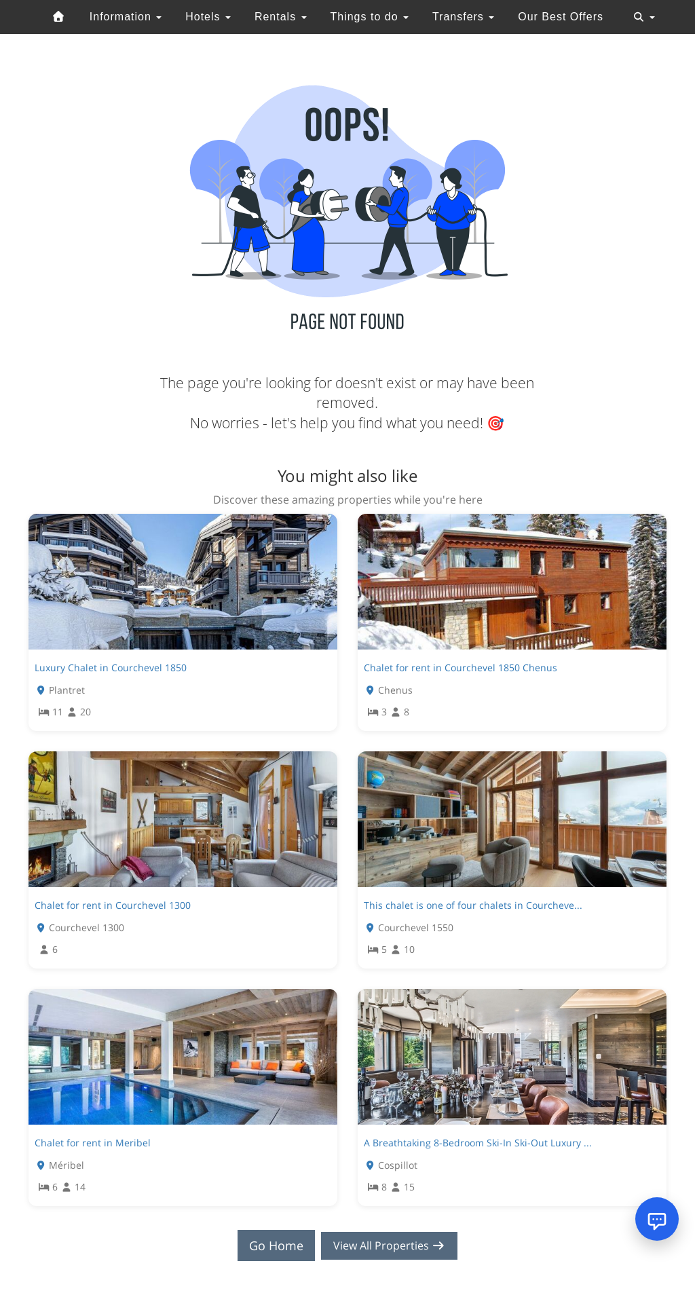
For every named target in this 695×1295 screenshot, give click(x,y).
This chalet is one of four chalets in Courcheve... (473, 905)
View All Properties (389, 1245)
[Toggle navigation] (644, 17)
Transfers (463, 16)
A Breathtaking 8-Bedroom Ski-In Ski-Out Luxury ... (478, 1142)
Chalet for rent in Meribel (93, 1142)
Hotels (208, 16)
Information (126, 16)
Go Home (270, 1245)
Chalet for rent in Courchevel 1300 (113, 905)
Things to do (369, 16)
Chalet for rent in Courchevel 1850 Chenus (460, 667)
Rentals (281, 16)
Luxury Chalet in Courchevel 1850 (111, 667)
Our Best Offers (560, 16)
